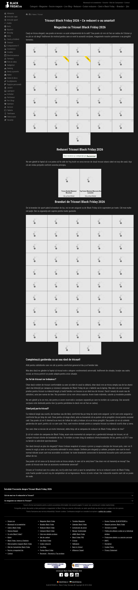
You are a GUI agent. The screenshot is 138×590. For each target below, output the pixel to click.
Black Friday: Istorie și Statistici (18, 541)
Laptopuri (9, 91)
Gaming (8, 68)
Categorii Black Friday (47, 531)
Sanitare (9, 103)
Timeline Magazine (78, 521)
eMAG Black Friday (78, 534)
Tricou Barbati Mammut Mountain (68, 192)
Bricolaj (8, 32)
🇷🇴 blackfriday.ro (62, 582)
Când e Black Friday (106, 6)
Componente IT (11, 45)
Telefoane (9, 113)
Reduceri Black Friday (47, 528)
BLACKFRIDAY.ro (16, 5)
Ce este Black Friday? (15, 534)
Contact (127, 3)
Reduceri (77, 6)
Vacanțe (8, 120)
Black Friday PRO (78, 537)
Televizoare (10, 116)
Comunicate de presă (79, 528)
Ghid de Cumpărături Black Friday (19, 547)
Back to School (77, 547)
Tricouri (40, 14)
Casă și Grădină (11, 39)
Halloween (75, 544)
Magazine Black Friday (47, 521)
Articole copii (10, 16)
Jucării (8, 87)
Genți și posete (11, 71)
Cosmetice (10, 49)
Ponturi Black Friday (46, 550)
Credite (8, 52)
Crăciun (74, 541)
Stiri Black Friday (45, 541)
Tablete (8, 110)
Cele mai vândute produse (48, 534)
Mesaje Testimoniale (79, 531)
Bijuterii (8, 29)
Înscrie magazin (55, 6)
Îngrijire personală (12, 84)
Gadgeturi (9, 65)
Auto (7, 26)
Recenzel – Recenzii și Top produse (52, 554)
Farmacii (9, 58)
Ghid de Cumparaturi (116, 3)
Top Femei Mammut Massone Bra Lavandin (90, 192)
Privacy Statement (111, 550)
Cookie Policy (109, 547)
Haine (8, 74)
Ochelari (9, 94)
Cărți (7, 36)
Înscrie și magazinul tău (15, 550)
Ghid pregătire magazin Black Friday (20, 544)
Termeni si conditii (111, 528)
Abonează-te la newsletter (92, 3)
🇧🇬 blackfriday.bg (75, 582)
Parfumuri (9, 97)
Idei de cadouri (45, 537)
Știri (127, 6)
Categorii (34, 6)
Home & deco (10, 78)
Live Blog (68, 6)
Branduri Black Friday (47, 524)
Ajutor (10, 537)
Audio (8, 23)
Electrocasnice (11, 55)
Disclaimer (108, 544)
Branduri (120, 6)
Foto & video (10, 61)
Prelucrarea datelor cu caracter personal (118, 537)
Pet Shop (9, 100)
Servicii (8, 107)
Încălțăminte (10, 81)
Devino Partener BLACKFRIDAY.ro (116, 521)
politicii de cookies (105, 511)
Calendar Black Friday (79, 524)
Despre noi (11, 521)
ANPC (107, 541)
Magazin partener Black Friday (115, 524)
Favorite (105, 3)
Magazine (43, 6)
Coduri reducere (89, 6)
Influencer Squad (78, 550)
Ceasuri (8, 42)
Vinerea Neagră (13, 531)
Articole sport (11, 20)
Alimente (9, 13)
